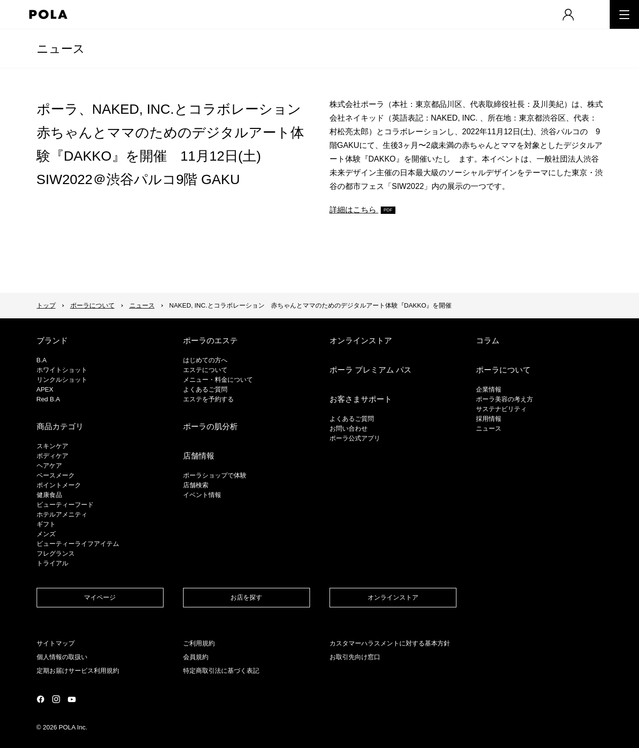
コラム (487, 340)
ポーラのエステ (210, 340)
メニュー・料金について (218, 379)
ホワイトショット (62, 370)
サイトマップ (56, 643)
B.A (42, 360)
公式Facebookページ (40, 699)
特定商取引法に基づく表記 (221, 670)
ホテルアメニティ (62, 514)
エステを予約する (208, 399)
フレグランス (56, 553)
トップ (46, 305)
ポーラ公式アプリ (355, 438)
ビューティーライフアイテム (78, 543)
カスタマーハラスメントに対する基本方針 (390, 643)
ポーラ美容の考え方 (504, 399)
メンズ (46, 534)
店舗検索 (195, 485)
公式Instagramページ (56, 699)
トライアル (52, 563)
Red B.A (48, 399)
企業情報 (488, 389)
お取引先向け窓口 (355, 657)
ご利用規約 (199, 643)
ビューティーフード (65, 504)
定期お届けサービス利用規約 (78, 670)
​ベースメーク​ (56, 475)
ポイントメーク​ (59, 485)
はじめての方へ (205, 360)
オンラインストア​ (393, 597)
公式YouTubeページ (72, 699)
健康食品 (49, 495)
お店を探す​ (246, 597)
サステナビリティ (501, 409)
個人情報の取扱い (62, 657)
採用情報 (488, 418)
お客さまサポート (361, 399)
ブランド (52, 340)
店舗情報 (198, 456)
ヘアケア (49, 465)
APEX (45, 389)
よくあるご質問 (205, 389)
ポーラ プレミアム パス (371, 370)
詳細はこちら (354, 210)
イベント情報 (202, 495)
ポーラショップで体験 (215, 475)
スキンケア (52, 446)
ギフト (46, 524)
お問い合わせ (349, 428)
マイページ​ (100, 597)
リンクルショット (62, 379)
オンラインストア (361, 340)
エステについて (205, 370)
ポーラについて (92, 305)
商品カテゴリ (60, 426)
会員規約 (195, 657)
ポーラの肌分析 (210, 426)
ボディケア (52, 455)
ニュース (61, 48)
